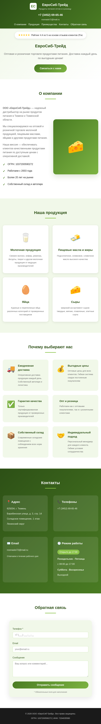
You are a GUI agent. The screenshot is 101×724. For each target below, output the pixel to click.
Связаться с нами (50, 68)
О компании (20, 24)
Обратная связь (79, 24)
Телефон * (18, 629)
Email (15, 643)
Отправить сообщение (50, 685)
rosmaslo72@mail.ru (50, 19)
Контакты (64, 24)
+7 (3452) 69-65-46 (50, 14)
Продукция (33, 24)
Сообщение (19, 657)
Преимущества (49, 24)
